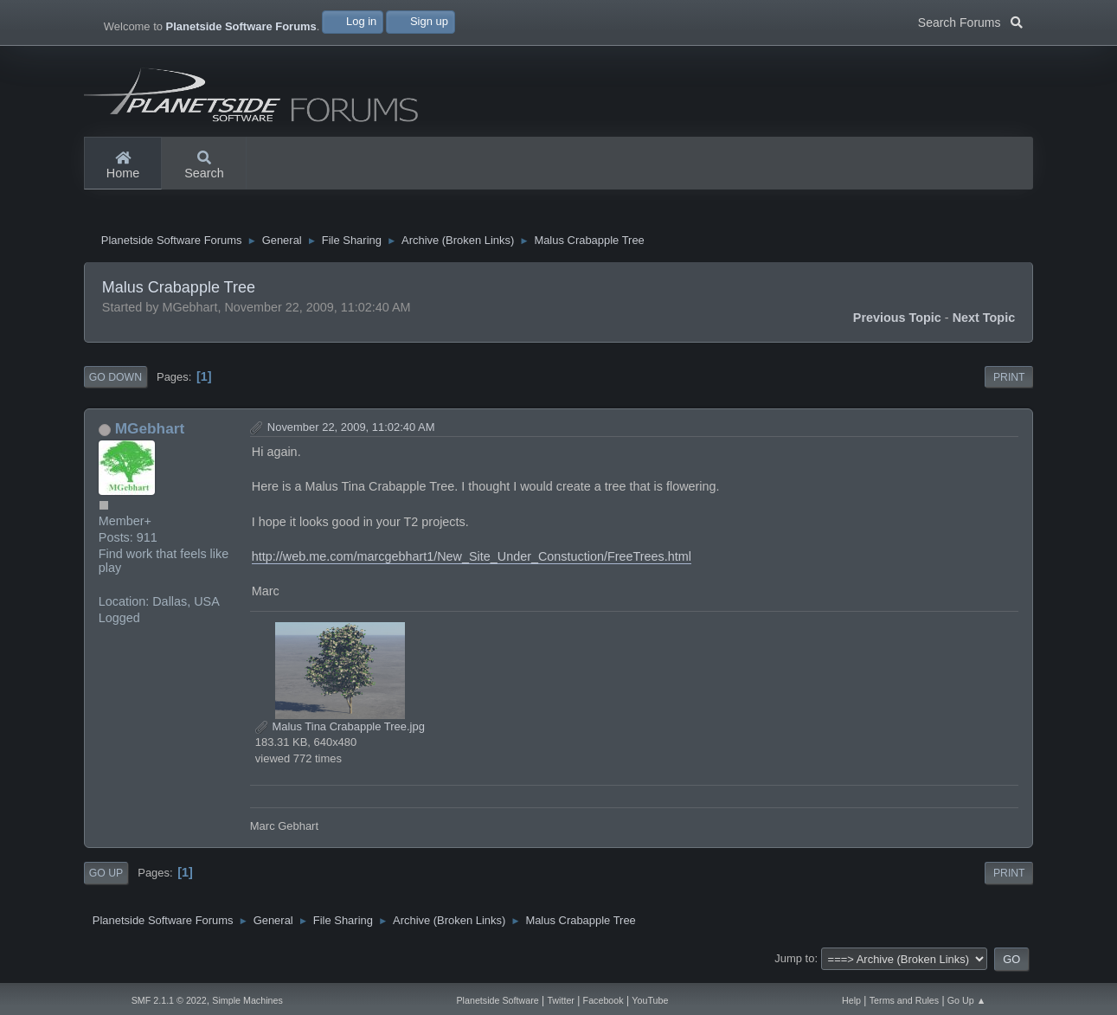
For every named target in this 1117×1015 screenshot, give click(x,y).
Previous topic (897, 324)
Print (1009, 384)
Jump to (794, 965)
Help (851, 1000)
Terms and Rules (904, 1000)
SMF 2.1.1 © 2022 (169, 1000)
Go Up (106, 880)
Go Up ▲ (966, 1000)
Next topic (984, 324)
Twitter (561, 1000)
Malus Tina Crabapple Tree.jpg (340, 733)
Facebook (603, 1000)
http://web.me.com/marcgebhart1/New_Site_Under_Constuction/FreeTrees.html (471, 563)
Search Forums (970, 21)
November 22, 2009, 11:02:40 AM (351, 433)
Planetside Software (497, 1000)
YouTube (650, 1000)
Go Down (115, 384)
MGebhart (150, 435)
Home (122, 166)
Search (204, 166)
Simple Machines (247, 1000)
